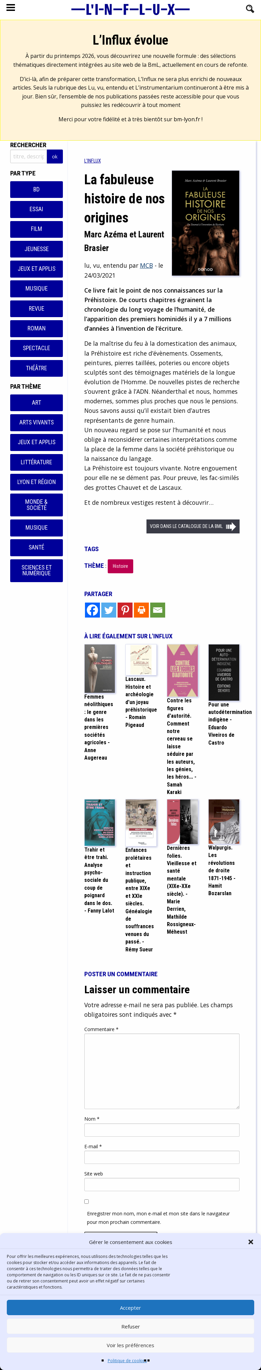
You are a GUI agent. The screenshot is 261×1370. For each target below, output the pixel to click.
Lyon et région (36, 482)
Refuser (130, 1326)
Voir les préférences (130, 1345)
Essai (36, 209)
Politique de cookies (127, 1361)
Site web (93, 1173)
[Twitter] (108, 610)
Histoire (120, 566)
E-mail (93, 1146)
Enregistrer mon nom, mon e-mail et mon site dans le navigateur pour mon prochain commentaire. (158, 1217)
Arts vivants (36, 422)
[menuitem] (92, 161)
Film (36, 228)
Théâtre (36, 368)
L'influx (92, 161)
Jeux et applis (36, 268)
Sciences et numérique (36, 570)
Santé (36, 547)
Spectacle (36, 348)
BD (36, 189)
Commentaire (101, 1029)
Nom (92, 1119)
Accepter (130, 1307)
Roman (37, 328)
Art (36, 402)
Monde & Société (36, 504)
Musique (36, 288)
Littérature (36, 462)
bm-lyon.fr (187, 119)
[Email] (157, 610)
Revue (36, 308)
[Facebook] (92, 610)
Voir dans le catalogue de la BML (186, 526)
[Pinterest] (125, 610)
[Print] (141, 610)
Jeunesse (36, 249)
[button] (250, 1242)
